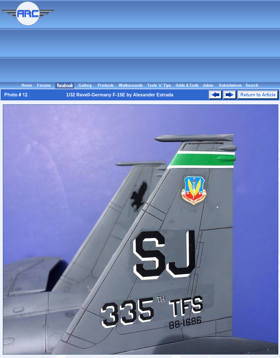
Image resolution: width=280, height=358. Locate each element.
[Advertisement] (168, 41)
